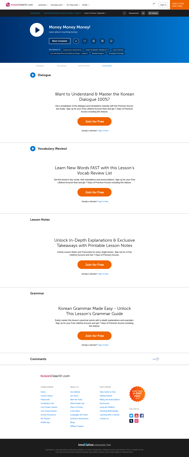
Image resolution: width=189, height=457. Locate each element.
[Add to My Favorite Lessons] (85, 41)
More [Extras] (84, 5)
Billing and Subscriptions (110, 399)
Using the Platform (107, 407)
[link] (143, 13)
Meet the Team (76, 399)
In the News (75, 411)
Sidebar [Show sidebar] (155, 13)
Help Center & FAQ (108, 392)
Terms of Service (121, 452)
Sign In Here (103, 131)
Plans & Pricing (76, 407)
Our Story (74, 396)
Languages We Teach (79, 415)
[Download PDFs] (102, 41)
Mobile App (45, 422)
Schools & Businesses (79, 419)
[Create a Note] (93, 41)
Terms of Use (138, 450)
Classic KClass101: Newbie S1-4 (97, 50)
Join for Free (94, 121)
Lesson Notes (84, 66)
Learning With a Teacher (110, 415)
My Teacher (72, 5)
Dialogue (40, 66)
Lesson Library (35, 13)
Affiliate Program (77, 426)
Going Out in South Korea (72, 50)
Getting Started (106, 396)
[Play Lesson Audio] (37, 30)
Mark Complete (59, 41)
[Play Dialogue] (32, 75)
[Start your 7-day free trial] (137, 394)
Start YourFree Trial (180, 4)
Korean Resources (48, 415)
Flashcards (45, 399)
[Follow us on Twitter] (131, 416)
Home (43, 392)
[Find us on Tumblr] (131, 421)
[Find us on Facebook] (142, 416)
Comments (106, 66)
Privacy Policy (125, 450)
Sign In (163, 5)
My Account (104, 403)
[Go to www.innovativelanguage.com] (94, 444)
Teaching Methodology (109, 411)
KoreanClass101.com (110, 450)
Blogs (72, 422)
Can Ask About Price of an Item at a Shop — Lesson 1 (62, 13)
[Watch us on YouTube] (137, 416)
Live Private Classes (49, 407)
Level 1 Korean (118, 50)
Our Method (75, 392)
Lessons (42, 5)
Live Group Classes (49, 411)
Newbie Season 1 (98, 53)
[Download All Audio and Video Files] (111, 41)
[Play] (32, 148)
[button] (154, 4)
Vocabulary (56, 5)
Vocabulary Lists (47, 403)
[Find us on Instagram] (137, 421)
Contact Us (104, 419)
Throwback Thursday (116, 53)
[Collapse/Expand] (94, 359)
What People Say (77, 403)
